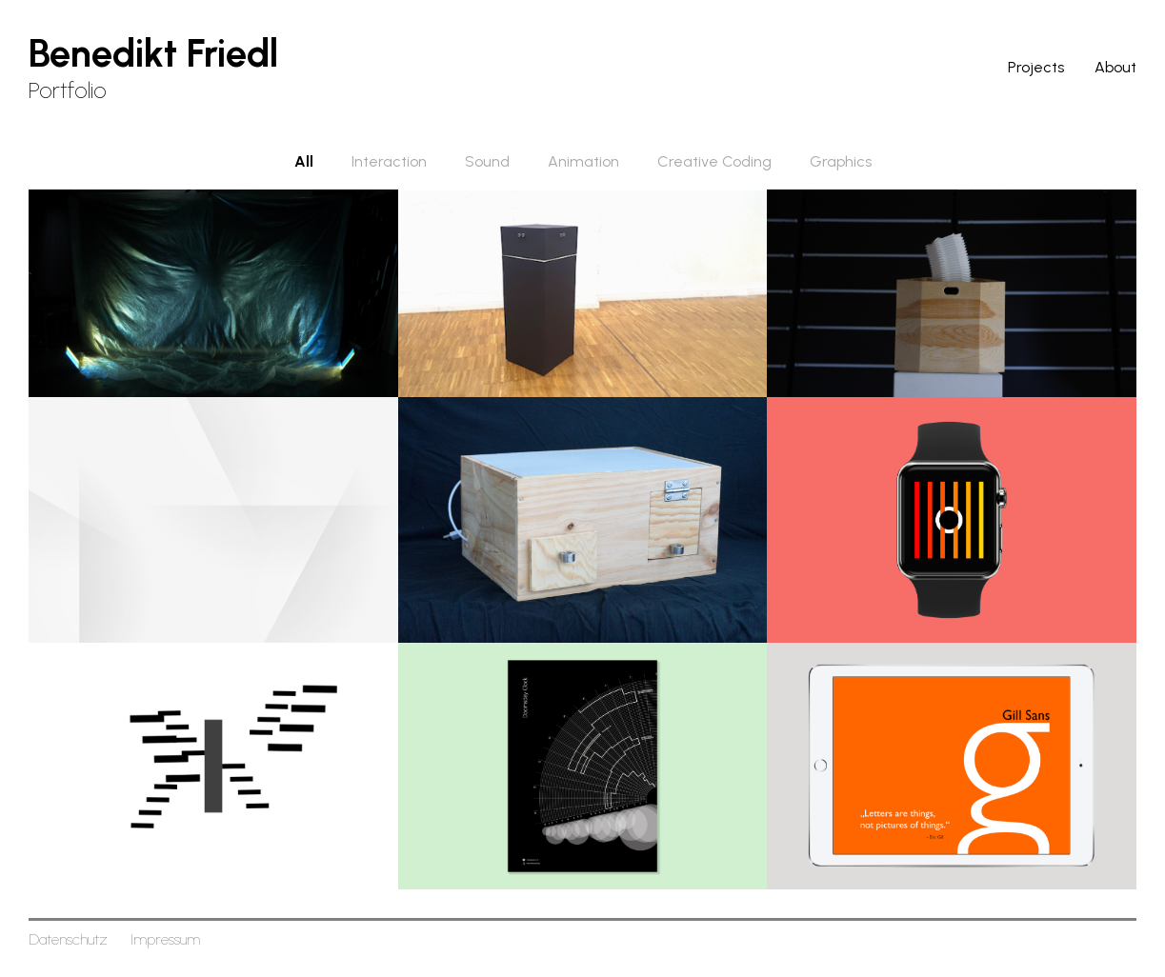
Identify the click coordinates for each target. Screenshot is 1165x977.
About (1115, 67)
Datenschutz (68, 939)
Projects (1036, 67)
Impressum (165, 939)
